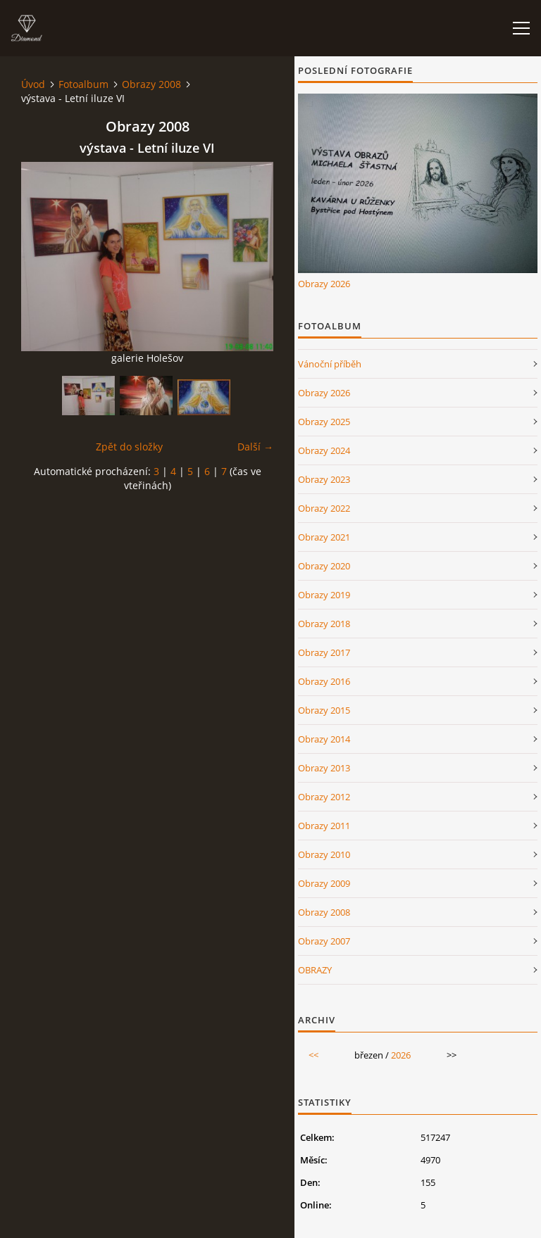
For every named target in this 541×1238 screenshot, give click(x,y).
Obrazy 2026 (324, 283)
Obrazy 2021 (324, 537)
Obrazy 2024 (324, 450)
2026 (401, 1055)
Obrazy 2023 (324, 479)
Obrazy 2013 (324, 768)
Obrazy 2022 (324, 508)
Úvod (33, 84)
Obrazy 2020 (324, 566)
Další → (255, 446)
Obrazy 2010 (324, 854)
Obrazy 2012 (324, 796)
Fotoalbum (83, 84)
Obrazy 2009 (324, 883)
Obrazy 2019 (324, 594)
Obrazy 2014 (324, 739)
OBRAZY (315, 970)
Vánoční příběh (329, 364)
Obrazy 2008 (151, 84)
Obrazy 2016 (324, 681)
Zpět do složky (129, 446)
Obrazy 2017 (324, 652)
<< (313, 1055)
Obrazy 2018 (324, 623)
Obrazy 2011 (324, 825)
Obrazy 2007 (324, 941)
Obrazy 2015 (324, 710)
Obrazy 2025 (324, 421)
